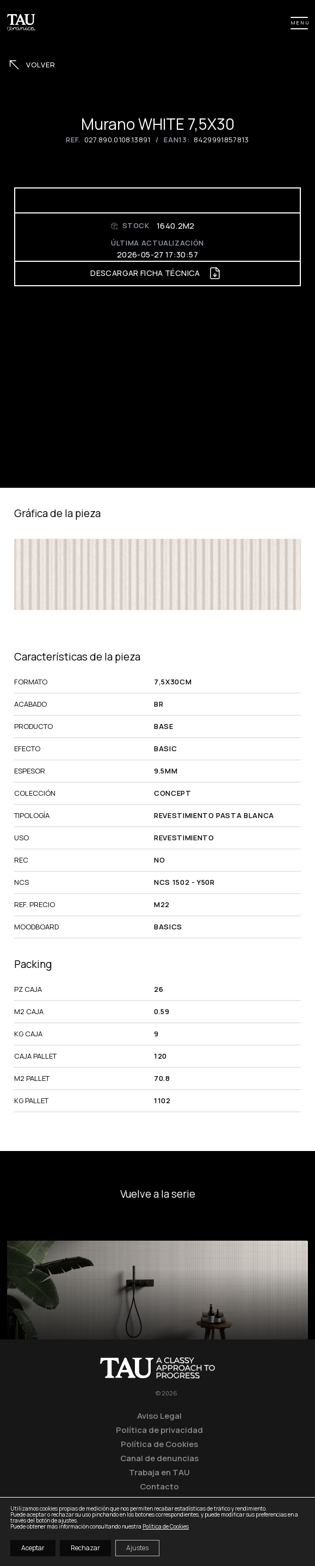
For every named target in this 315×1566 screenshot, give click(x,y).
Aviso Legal (159, 1415)
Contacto (159, 1486)
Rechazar (85, 1547)
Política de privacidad (159, 1429)
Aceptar (33, 1547)
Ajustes (137, 1547)
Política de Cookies (159, 1443)
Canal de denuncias (159, 1457)
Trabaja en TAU (159, 1472)
